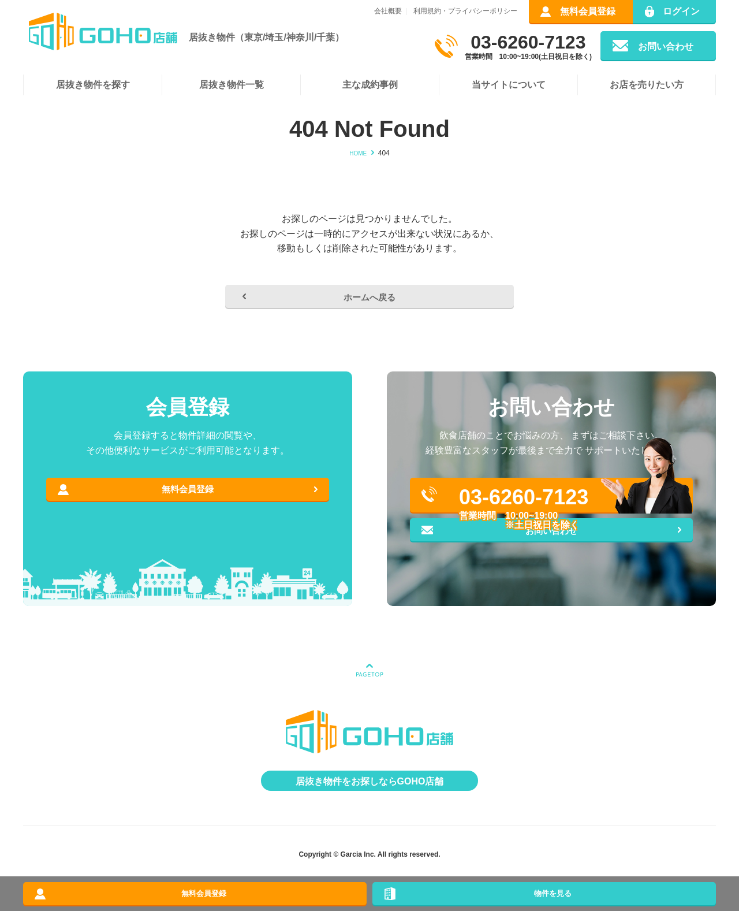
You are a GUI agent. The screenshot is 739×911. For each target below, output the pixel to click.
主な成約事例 (370, 85)
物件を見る (544, 888)
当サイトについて (509, 85)
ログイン (681, 11)
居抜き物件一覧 (231, 85)
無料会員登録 (587, 11)
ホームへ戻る (369, 304)
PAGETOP (369, 699)
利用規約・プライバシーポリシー (465, 11)
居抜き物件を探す (93, 85)
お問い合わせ (665, 46)
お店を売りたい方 (647, 85)
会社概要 (388, 11)
